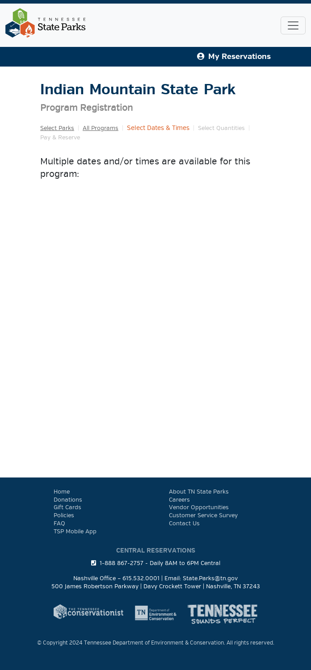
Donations (68, 499)
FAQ (59, 523)
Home (62, 491)
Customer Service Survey (203, 515)
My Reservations (234, 56)
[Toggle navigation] (293, 25)
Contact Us (184, 523)
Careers (179, 499)
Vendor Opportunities (199, 507)
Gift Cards (67, 507)
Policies (64, 515)
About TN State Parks (199, 491)
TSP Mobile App (75, 531)
